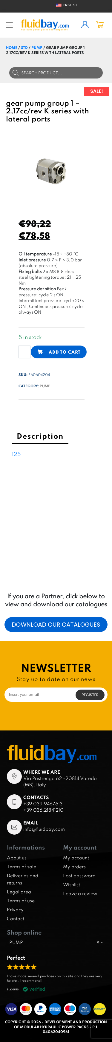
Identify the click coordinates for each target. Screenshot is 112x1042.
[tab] (40, 436)
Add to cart (65, 352)
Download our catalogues (56, 624)
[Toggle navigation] (9, 25)
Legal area (19, 892)
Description (40, 436)
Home (11, 47)
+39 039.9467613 (42, 804)
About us (17, 858)
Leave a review (80, 893)
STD (24, 47)
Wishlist (71, 884)
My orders (74, 867)
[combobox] (56, 942)
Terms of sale (21, 867)
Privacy (15, 909)
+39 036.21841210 (43, 810)
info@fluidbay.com (44, 829)
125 (16, 454)
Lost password (79, 875)
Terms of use (21, 901)
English (64, 5)
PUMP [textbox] (54, 942)
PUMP (36, 47)
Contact (15, 918)
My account (76, 858)
